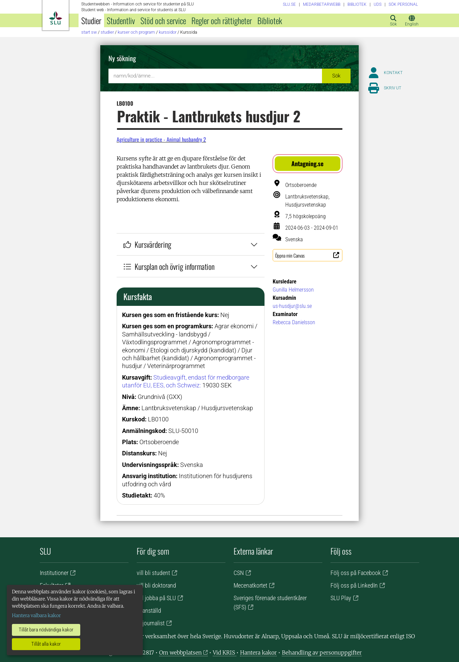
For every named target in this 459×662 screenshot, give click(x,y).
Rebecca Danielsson (294, 322)
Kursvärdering (190, 244)
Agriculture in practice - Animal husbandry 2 (161, 139)
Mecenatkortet (250, 585)
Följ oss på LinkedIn (354, 585)
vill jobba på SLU (156, 598)
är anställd (149, 610)
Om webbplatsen (180, 652)
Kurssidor (167, 32)
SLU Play (340, 598)
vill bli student (153, 572)
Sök (336, 76)
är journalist (151, 623)
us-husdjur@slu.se (292, 306)
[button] (307, 163)
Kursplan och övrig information (190, 266)
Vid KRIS (224, 652)
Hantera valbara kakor (36, 615)
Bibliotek (269, 20)
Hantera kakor (258, 652)
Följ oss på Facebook (355, 572)
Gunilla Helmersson (293, 289)
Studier (91, 20)
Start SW (89, 32)
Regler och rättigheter (221, 20)
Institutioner (54, 572)
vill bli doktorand (156, 585)
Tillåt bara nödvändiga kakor (46, 630)
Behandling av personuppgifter (322, 652)
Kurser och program (136, 32)
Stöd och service (163, 20)
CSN (239, 572)
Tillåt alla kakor (46, 644)
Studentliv (121, 20)
